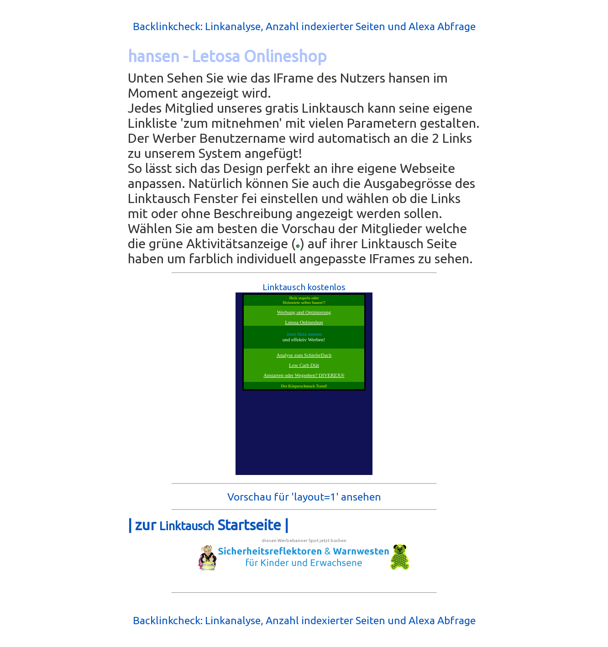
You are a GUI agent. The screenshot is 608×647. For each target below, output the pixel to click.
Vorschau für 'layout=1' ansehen (304, 496)
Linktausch (186, 525)
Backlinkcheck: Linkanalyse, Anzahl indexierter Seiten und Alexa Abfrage (304, 26)
